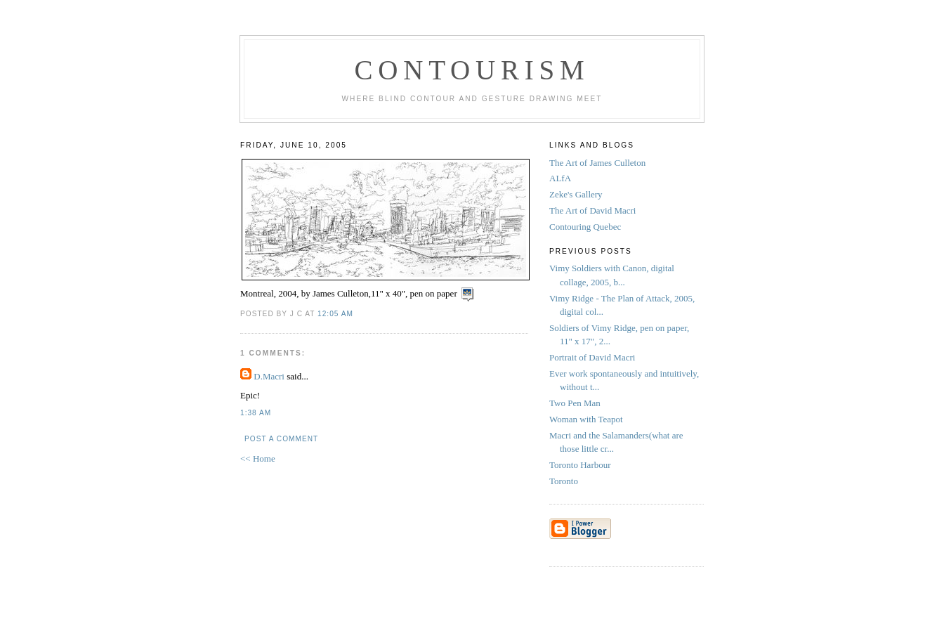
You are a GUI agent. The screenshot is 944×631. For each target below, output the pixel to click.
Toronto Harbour (581, 465)
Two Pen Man (576, 403)
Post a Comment (281, 439)
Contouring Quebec (585, 226)
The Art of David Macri (592, 210)
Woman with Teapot (587, 419)
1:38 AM (255, 413)
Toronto (564, 481)
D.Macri (269, 376)
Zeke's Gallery (576, 194)
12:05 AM (335, 314)
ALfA (560, 178)
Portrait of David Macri (592, 357)
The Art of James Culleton (597, 162)
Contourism (471, 70)
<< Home (257, 458)
